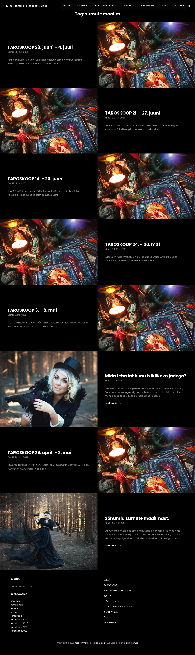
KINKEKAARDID (148, 5)
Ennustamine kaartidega (109, 5)
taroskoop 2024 (19, 624)
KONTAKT (131, 5)
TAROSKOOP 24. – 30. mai (135, 243)
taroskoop (16, 620)
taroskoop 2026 (19, 632)
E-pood (164, 5)
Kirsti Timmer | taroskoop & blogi (27, 5)
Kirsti (10, 51)
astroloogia (16, 609)
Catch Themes (132, 648)
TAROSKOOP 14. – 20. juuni (38, 178)
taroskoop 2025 (19, 628)
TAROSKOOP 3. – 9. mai (34, 309)
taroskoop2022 (18, 635)
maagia (14, 613)
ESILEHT (71, 5)
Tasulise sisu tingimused (119, 611)
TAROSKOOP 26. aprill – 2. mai (42, 457)
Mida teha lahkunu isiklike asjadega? (136, 378)
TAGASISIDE (179, 5)
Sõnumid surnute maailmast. (140, 523)
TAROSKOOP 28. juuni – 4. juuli (43, 46)
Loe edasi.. (113, 408)
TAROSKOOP (85, 5)
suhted (14, 617)
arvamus (15, 606)
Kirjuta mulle (112, 606)
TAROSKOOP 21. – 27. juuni (135, 112)
